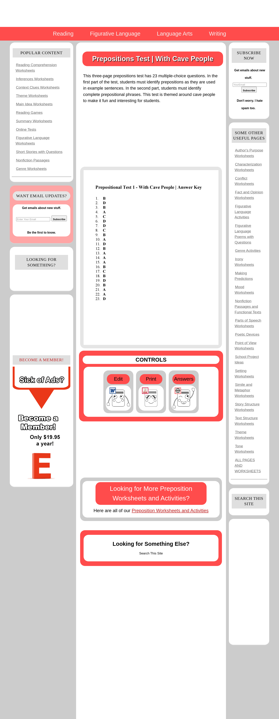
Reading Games (29, 113)
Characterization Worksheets (248, 167)
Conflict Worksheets (244, 181)
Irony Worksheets (244, 262)
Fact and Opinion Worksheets (249, 195)
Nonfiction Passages (33, 160)
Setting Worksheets (244, 373)
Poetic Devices (247, 334)
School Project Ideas (247, 359)
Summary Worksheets (34, 121)
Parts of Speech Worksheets (248, 323)
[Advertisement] (41, 324)
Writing (217, 34)
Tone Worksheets (244, 449)
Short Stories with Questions (39, 152)
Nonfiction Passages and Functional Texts (248, 306)
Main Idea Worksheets (34, 104)
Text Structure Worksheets (246, 421)
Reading (63, 34)
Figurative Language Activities (243, 211)
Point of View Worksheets (246, 345)
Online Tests (26, 129)
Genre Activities (248, 251)
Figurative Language (115, 34)
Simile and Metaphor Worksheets (244, 390)
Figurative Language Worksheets (33, 140)
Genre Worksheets (31, 169)
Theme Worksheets (32, 96)
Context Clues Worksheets (38, 87)
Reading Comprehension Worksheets (36, 67)
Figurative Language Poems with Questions (244, 234)
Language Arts (175, 34)
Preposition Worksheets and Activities (170, 510)
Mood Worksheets (244, 290)
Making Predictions (244, 276)
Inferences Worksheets (35, 79)
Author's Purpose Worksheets (249, 153)
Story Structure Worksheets (247, 407)
